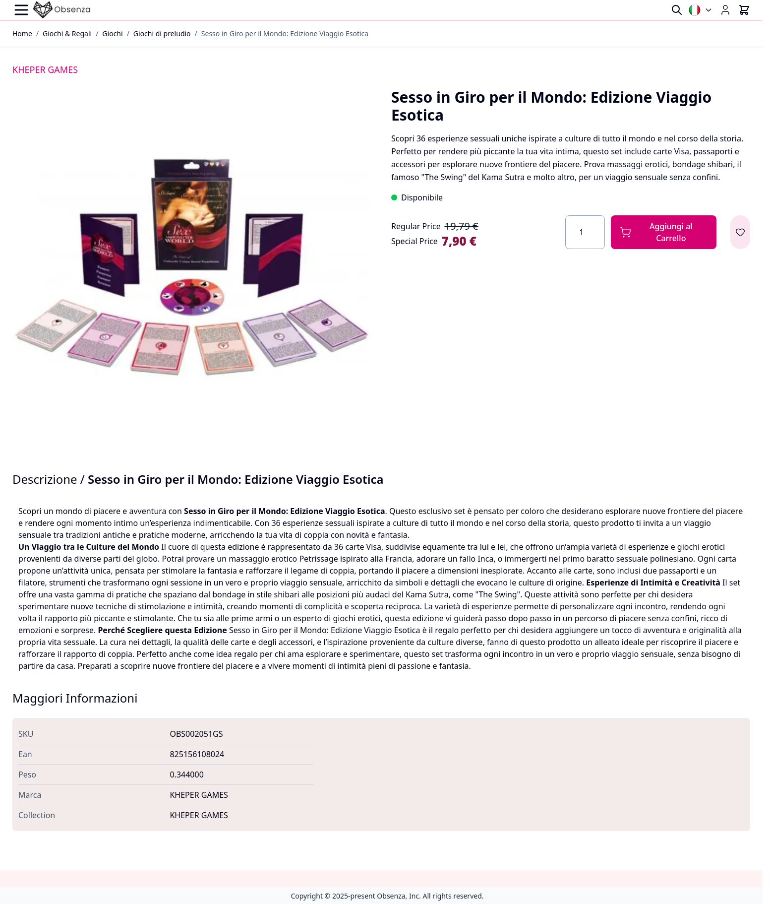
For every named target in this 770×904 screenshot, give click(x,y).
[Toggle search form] (677, 10)
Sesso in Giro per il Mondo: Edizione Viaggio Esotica (284, 33)
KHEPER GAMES (45, 69)
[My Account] (725, 10)
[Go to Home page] (62, 9)
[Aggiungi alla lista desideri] (740, 232)
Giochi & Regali (67, 33)
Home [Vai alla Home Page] (22, 33)
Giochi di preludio (162, 33)
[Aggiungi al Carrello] (663, 232)
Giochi (112, 33)
